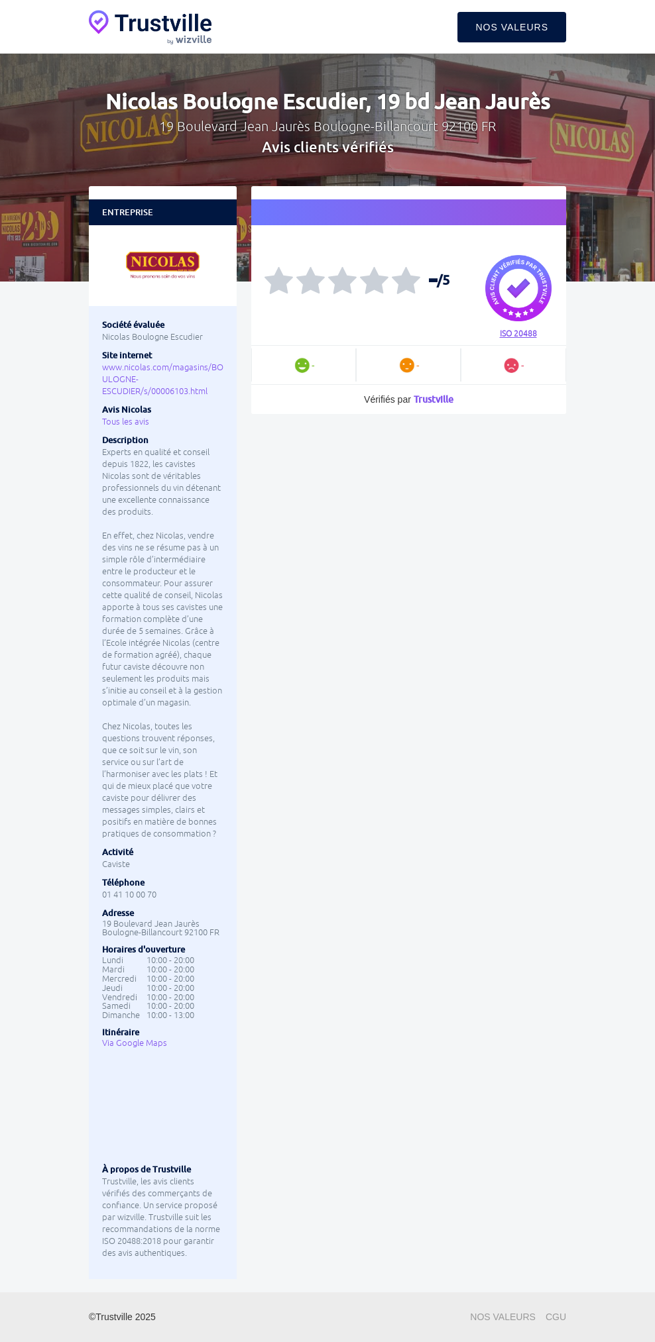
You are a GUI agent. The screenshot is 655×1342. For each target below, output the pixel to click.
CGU (556, 1317)
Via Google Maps (134, 1043)
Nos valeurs (511, 27)
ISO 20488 (518, 333)
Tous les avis (125, 422)
